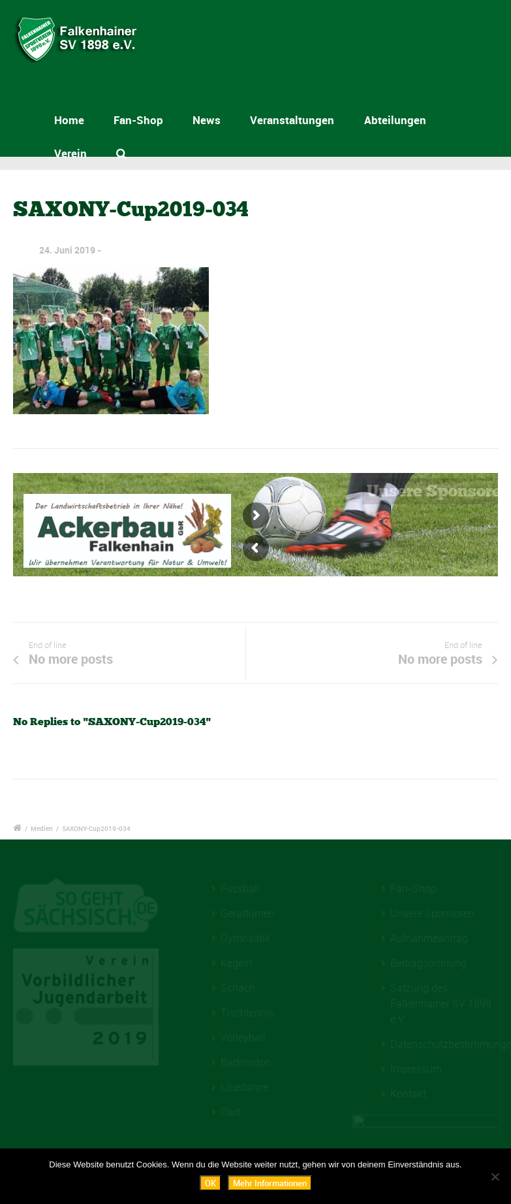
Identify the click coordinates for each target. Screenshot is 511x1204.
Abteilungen (395, 119)
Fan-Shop (138, 119)
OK (210, 1183)
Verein (70, 153)
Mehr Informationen (270, 1183)
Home (69, 119)
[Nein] (494, 1176)
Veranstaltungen (292, 119)
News (207, 119)
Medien (42, 828)
